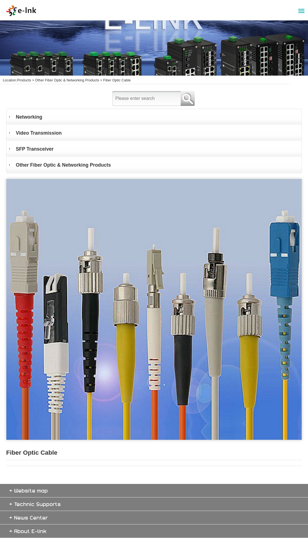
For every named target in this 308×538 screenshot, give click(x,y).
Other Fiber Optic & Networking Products (67, 80)
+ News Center (28, 517)
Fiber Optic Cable (117, 80)
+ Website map (28, 490)
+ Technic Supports (35, 504)
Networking (29, 117)
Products (24, 80)
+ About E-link (28, 531)
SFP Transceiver (35, 149)
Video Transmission (39, 133)
